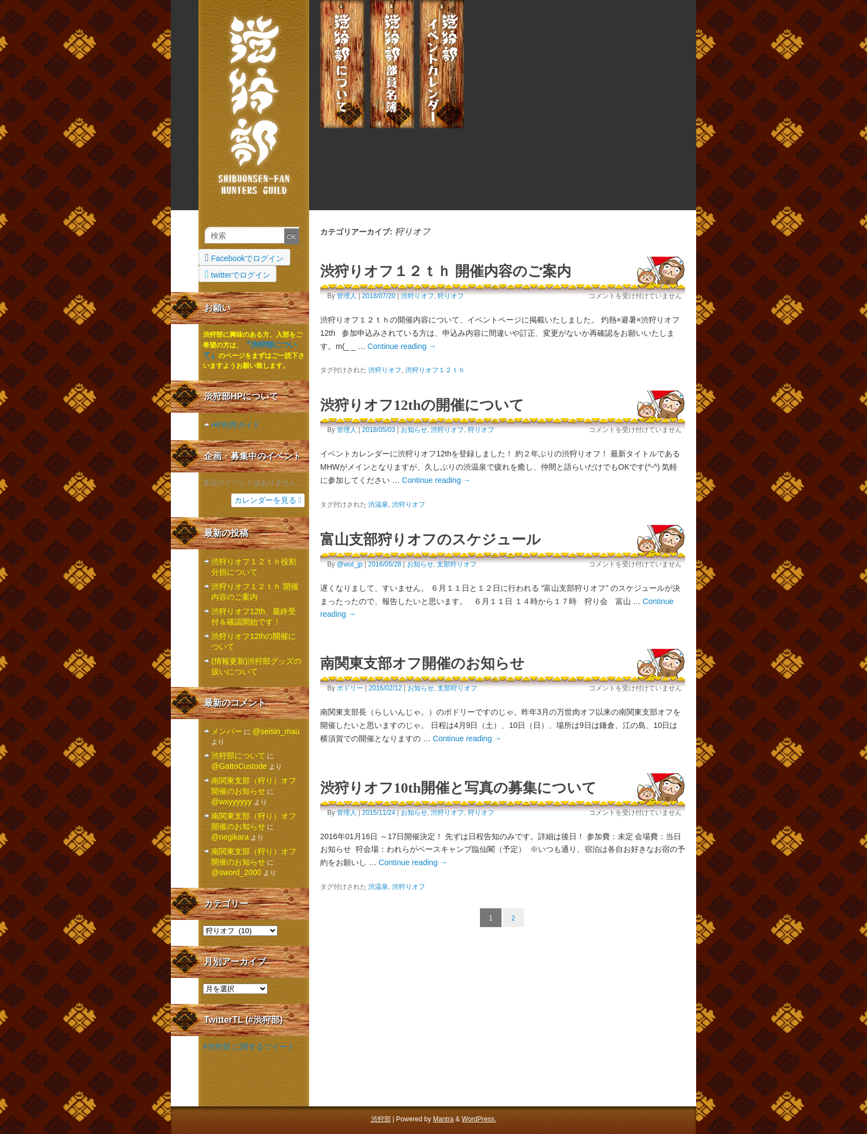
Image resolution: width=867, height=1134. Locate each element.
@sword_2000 (236, 872)
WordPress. (479, 1119)
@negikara (230, 837)
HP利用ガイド (235, 424)
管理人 (347, 296)
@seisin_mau (276, 731)
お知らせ (414, 430)
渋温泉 (378, 504)
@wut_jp (350, 564)
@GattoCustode (239, 766)
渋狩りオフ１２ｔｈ (435, 370)
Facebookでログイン (244, 257)
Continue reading (402, 346)
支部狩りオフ (457, 564)
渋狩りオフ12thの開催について (422, 405)
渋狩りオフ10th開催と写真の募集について (458, 788)
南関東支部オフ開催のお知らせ (422, 664)
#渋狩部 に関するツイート (249, 1046)
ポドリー (350, 688)
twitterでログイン (237, 274)
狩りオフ (450, 296)
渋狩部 (254, 102)
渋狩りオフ (417, 296)
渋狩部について (342, 64)
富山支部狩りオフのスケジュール (430, 540)
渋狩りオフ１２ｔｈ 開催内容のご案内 (445, 271)
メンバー (392, 64)
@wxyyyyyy (231, 801)
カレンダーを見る (267, 500)
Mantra (443, 1119)
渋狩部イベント (442, 64)
